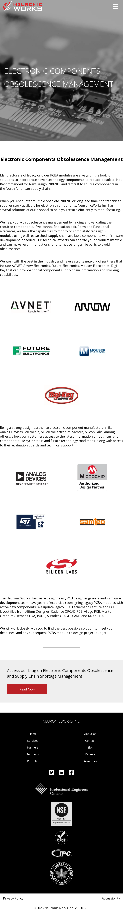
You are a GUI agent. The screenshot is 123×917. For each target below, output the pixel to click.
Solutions (33, 754)
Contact (90, 741)
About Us (90, 734)
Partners (32, 747)
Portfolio (32, 761)
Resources (90, 761)
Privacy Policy (13, 898)
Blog (90, 747)
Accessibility (111, 898)
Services (32, 741)
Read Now (27, 689)
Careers (90, 754)
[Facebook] (71, 773)
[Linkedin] (62, 773)
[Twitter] (52, 773)
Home (33, 734)
